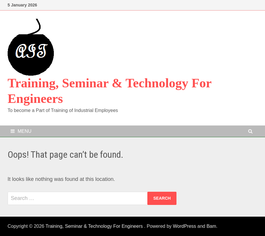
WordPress (184, 226)
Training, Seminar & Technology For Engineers (95, 226)
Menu (21, 131)
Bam (211, 226)
